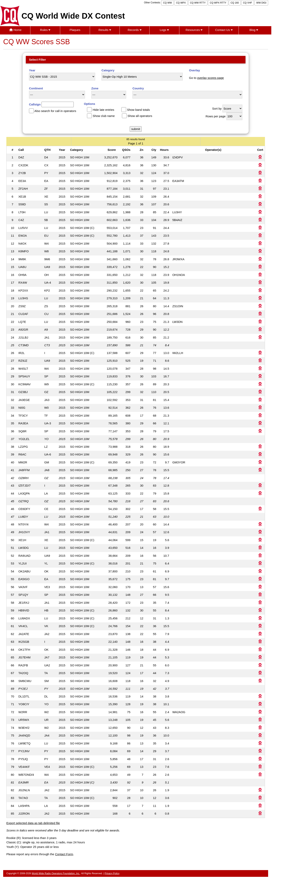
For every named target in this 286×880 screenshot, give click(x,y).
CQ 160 (235, 2)
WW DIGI (261, 2)
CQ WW (167, 2)
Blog (253, 30)
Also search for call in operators (55, 111)
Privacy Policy (112, 873)
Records (134, 30)
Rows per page (216, 116)
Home (15, 30)
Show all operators (140, 116)
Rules (45, 30)
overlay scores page (210, 77)
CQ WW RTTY (198, 2)
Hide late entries (103, 109)
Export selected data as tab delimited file (33, 823)
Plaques (75, 30)
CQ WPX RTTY (218, 2)
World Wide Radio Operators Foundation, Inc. (56, 873)
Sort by (217, 108)
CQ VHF (247, 2)
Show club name (104, 116)
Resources (194, 30)
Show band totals (138, 109)
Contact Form (64, 854)
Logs (164, 30)
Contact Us (223, 30)
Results (105, 30)
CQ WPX (181, 2)
